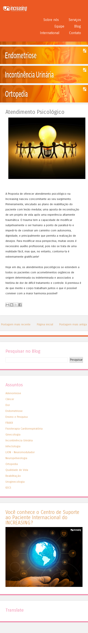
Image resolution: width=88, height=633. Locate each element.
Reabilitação (13, 475)
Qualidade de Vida (16, 470)
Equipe (59, 26)
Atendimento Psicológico (35, 112)
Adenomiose (13, 393)
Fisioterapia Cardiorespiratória (24, 428)
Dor (7, 405)
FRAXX (9, 422)
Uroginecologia (15, 481)
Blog (77, 26)
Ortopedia (11, 464)
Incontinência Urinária (19, 440)
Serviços (75, 20)
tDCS (8, 487)
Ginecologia (12, 434)
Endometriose (14, 411)
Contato (75, 33)
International (49, 33)
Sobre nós (51, 20)
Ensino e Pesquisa (16, 416)
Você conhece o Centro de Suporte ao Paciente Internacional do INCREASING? (42, 517)
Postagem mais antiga (73, 324)
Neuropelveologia (16, 458)
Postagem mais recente (16, 324)
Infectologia (12, 446)
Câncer (9, 399)
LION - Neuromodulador (20, 452)
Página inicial (45, 324)
